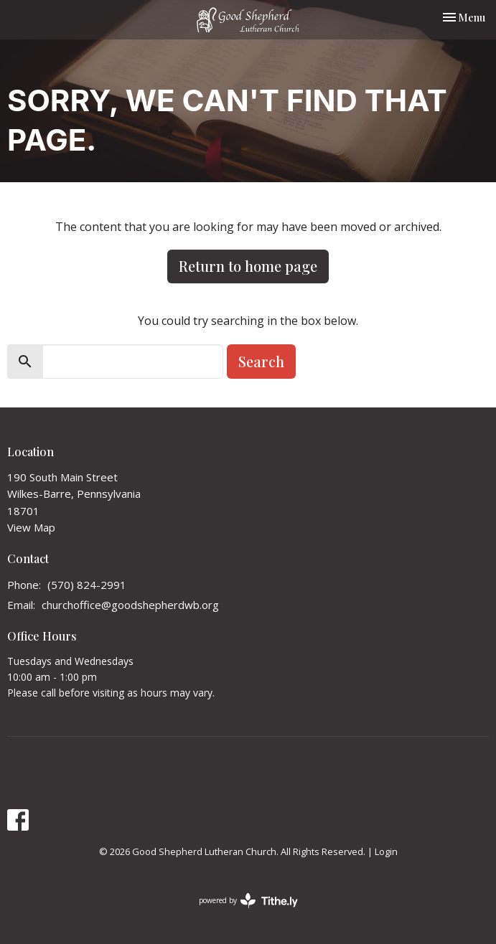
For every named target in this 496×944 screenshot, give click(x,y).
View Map (31, 527)
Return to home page (248, 265)
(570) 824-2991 (86, 584)
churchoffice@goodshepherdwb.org (130, 605)
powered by (248, 901)
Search (261, 361)
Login (386, 851)
